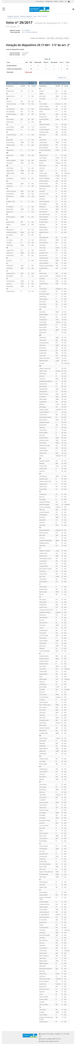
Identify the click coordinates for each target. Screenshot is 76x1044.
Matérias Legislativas (26, 16)
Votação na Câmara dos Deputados (53, 83)
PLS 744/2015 (26, 30)
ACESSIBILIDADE (49, 1)
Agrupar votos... (63, 77)
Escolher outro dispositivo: (37, 38)
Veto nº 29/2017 (42, 16)
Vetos (35, 16)
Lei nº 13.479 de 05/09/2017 (30, 32)
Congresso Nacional (13, 16)
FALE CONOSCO (40, 1)
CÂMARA (61, 1)
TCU (66, 1)
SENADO (56, 1)
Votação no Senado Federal (17, 83)
